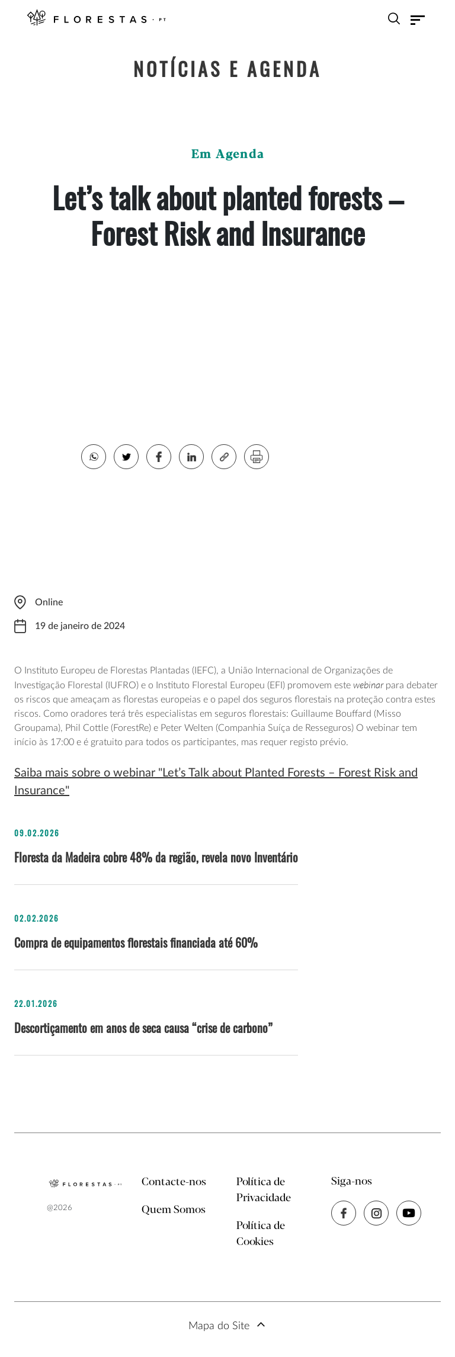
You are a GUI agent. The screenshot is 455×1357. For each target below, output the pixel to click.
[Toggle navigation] (417, 20)
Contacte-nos (174, 1182)
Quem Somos (174, 1210)
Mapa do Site (218, 1326)
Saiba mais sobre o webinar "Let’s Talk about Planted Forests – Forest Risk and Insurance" (216, 782)
